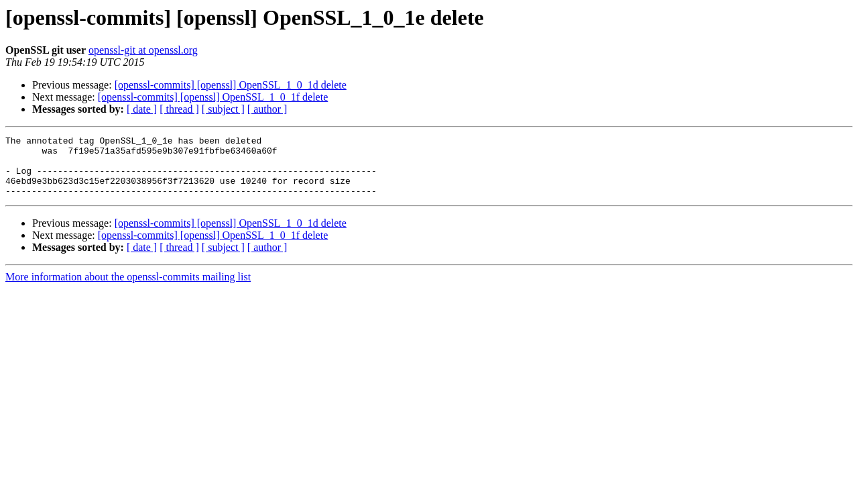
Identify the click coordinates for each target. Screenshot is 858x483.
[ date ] (142, 109)
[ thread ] (179, 109)
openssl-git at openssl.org (143, 50)
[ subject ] (223, 109)
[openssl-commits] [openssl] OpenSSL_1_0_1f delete (213, 97)
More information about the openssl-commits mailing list (128, 288)
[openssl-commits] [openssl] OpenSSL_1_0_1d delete (231, 85)
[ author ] (267, 109)
